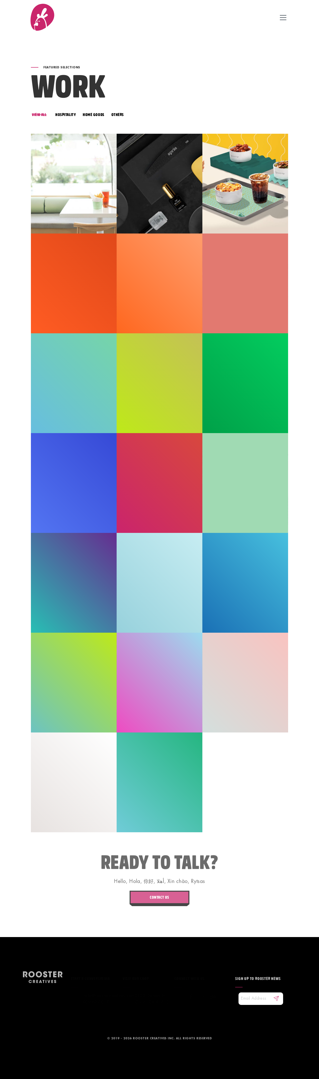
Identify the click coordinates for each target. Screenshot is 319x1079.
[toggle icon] (283, 17)
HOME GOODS (93, 115)
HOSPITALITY (65, 115)
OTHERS (117, 115)
